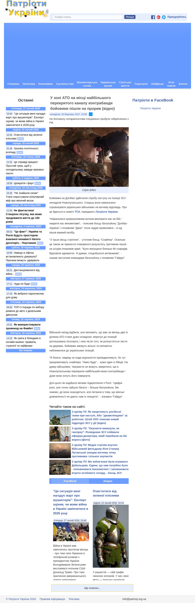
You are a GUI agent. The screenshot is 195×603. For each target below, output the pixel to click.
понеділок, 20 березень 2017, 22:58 (68, 114)
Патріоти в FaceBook (152, 100)
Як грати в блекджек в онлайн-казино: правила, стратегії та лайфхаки (23, 342)
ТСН (77, 211)
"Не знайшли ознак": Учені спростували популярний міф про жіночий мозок (25, 196)
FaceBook (70, 481)
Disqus (108, 481)
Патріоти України (107, 211)
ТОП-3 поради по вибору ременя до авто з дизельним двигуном (25, 311)
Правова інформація (52, 599)
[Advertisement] (97, 51)
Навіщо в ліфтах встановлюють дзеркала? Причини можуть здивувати (22, 256)
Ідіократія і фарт (24, 183)
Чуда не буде (22, 283)
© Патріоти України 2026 (21, 599)
